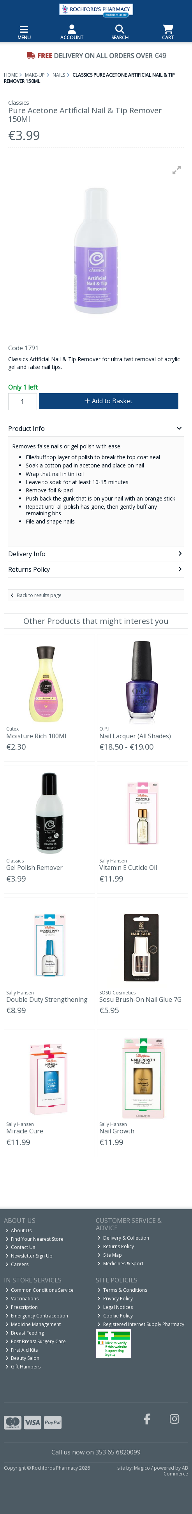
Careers (17, 1264)
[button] (177, 170)
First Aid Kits (21, 1350)
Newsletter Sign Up (29, 1255)
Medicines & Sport (120, 1263)
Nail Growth (116, 1131)
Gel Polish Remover (34, 867)
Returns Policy (115, 1246)
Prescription (21, 1307)
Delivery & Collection (123, 1238)
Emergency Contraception (37, 1315)
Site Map (109, 1255)
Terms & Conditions (122, 1290)
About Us (18, 1230)
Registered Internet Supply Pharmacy (140, 1324)
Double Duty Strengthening (47, 999)
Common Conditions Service (39, 1290)
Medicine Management (33, 1324)
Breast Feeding (24, 1333)
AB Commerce (176, 1471)
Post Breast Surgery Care (35, 1341)
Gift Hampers (23, 1366)
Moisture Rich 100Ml (36, 736)
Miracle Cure (24, 1131)
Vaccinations (22, 1298)
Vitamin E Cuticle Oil (128, 867)
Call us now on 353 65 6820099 (96, 1452)
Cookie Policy (115, 1315)
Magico (142, 1468)
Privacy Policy (115, 1298)
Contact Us (20, 1247)
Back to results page (39, 595)
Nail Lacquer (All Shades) (135, 736)
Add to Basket (108, 401)
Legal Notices (115, 1307)
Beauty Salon (22, 1358)
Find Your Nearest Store (34, 1239)
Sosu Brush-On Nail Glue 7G (140, 999)
